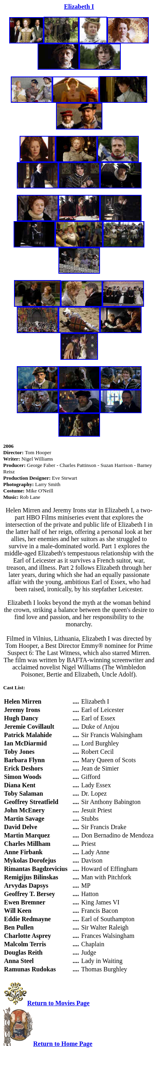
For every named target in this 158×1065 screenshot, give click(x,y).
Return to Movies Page (58, 1003)
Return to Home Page (62, 1043)
